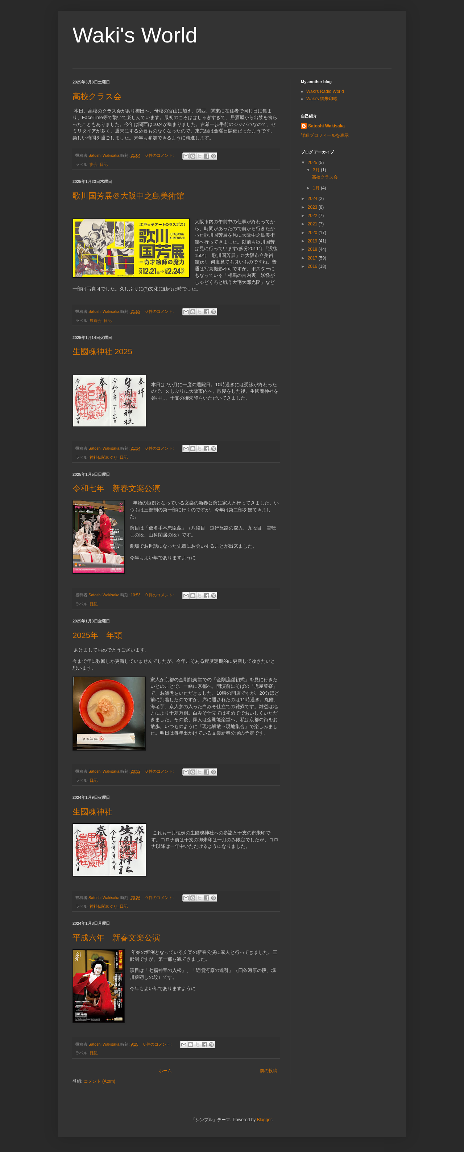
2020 (313, 232)
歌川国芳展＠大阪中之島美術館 (128, 195)
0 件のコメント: (160, 155)
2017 (313, 258)
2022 (313, 215)
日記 (104, 164)
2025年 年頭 (97, 635)
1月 (317, 188)
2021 (313, 223)
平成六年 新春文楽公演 (116, 937)
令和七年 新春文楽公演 (116, 488)
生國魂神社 (92, 811)
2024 (313, 198)
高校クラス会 (96, 96)
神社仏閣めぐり (103, 457)
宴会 (94, 164)
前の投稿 (268, 1070)
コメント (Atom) (99, 1081)
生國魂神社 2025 (102, 351)
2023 (313, 207)
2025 (313, 162)
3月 (317, 169)
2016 (313, 266)
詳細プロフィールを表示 (325, 135)
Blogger (264, 1119)
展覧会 (96, 320)
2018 (313, 249)
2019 (313, 241)
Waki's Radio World (325, 91)
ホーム (165, 1070)
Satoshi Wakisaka (326, 125)
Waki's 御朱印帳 (321, 98)
